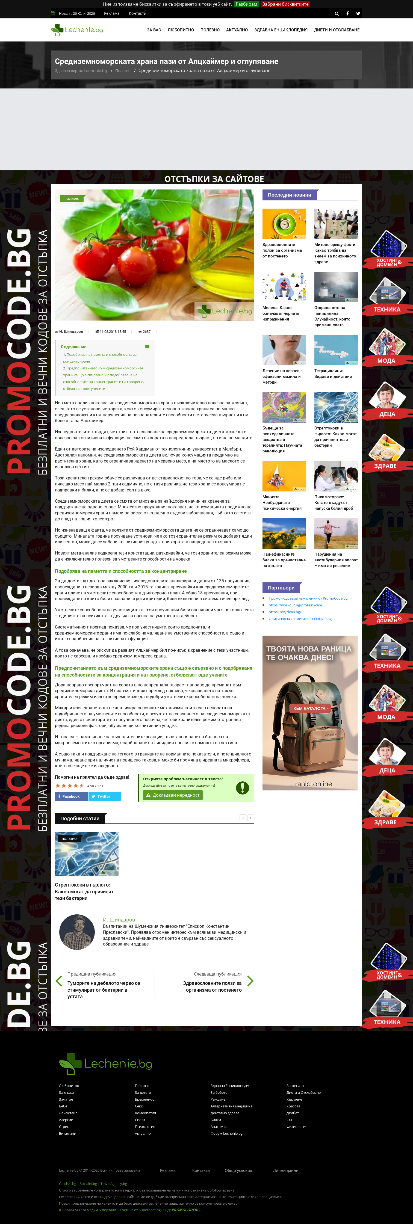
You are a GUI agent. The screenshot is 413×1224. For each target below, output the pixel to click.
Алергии (66, 1119)
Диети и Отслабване (304, 1092)
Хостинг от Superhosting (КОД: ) (160, 1209)
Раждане (218, 1099)
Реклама (112, 13)
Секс (139, 1106)
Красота (293, 1106)
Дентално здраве (225, 1112)
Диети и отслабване (336, 30)
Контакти (137, 13)
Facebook (68, 796)
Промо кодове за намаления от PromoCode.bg (308, 598)
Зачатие (66, 1099)
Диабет (293, 1112)
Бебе (63, 1106)
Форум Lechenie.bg (227, 1133)
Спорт (140, 1119)
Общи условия (238, 1170)
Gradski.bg (67, 1183)
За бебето (219, 1092)
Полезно (210, 30)
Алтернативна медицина (231, 1106)
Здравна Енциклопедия (230, 1085)
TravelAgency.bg (114, 1183)
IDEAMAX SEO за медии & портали (88, 1209)
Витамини (67, 1133)
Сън (290, 1119)
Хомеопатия (145, 1112)
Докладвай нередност (173, 795)
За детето (143, 1092)
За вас (154, 30)
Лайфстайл (68, 1112)
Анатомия (219, 1126)
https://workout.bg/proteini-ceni (295, 605)
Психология (145, 1126)
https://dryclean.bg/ (285, 611)
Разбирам (246, 4)
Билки (216, 1119)
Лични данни (286, 1170)
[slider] (70, 785)
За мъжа (66, 1092)
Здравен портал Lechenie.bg (81, 70)
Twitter (101, 796)
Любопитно (181, 30)
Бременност (145, 1099)
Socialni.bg (88, 1183)
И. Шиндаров (71, 331)
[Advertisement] (206, 129)
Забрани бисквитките (285, 4)
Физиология (297, 1126)
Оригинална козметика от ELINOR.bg (300, 618)
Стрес (64, 1126)
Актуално (237, 30)
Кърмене (294, 1099)
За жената (295, 1085)
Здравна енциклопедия (281, 30)
